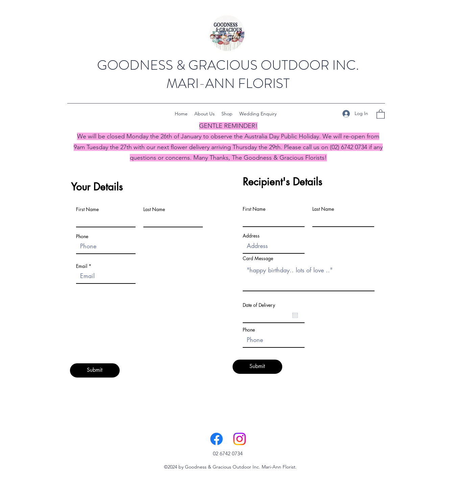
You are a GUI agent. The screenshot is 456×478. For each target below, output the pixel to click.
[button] (381, 114)
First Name (87, 209)
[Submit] (95, 370)
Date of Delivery (259, 305)
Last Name (154, 209)
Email (81, 266)
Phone (82, 236)
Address (251, 235)
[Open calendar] (295, 315)
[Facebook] (216, 439)
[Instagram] (239, 439)
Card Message (258, 258)
